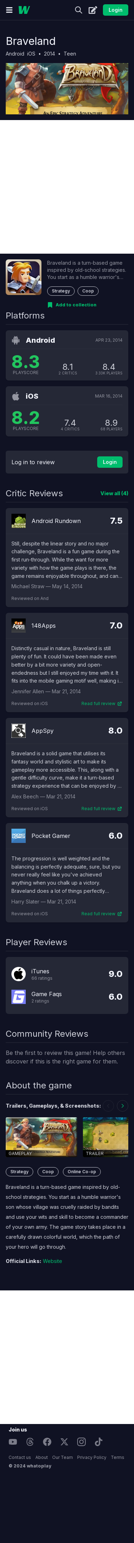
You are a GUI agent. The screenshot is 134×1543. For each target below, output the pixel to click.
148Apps (43, 625)
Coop (88, 291)
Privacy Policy (91, 1457)
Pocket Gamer (50, 835)
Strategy (61, 291)
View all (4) (114, 493)
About (41, 1457)
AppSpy (42, 730)
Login (116, 10)
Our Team (62, 1457)
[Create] (93, 10)
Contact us (20, 1457)
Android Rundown (56, 520)
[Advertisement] (67, 187)
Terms (117, 1457)
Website (52, 1261)
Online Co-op (82, 1171)
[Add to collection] (71, 305)
